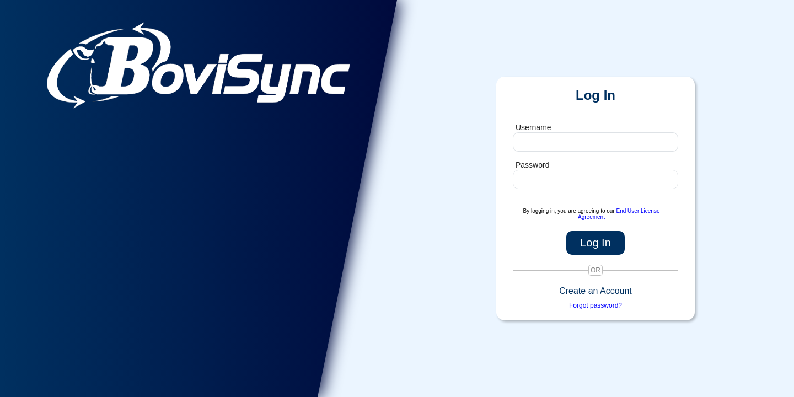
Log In (595, 243)
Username (533, 127)
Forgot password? (595, 305)
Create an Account (595, 291)
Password (532, 164)
